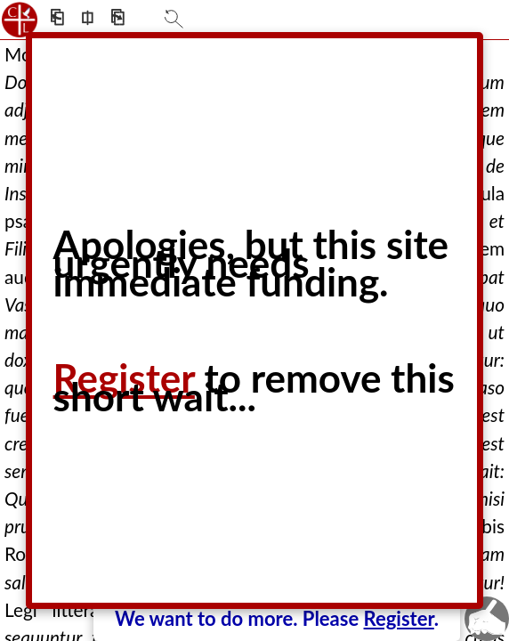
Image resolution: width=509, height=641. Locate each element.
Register (399, 618)
